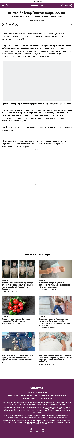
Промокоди (48, 398)
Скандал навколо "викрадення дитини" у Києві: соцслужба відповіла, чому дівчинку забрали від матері (55, 322)
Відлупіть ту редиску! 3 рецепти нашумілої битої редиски (16, 320)
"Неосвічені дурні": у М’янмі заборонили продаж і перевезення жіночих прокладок (55, 285)
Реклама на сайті (13, 395)
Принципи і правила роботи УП (32, 398)
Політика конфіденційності (30, 395)
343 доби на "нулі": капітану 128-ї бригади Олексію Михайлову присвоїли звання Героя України (17, 357)
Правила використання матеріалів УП (54, 395)
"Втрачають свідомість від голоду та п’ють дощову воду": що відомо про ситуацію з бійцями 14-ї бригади (17, 286)
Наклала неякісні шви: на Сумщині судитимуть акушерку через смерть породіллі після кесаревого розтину (55, 358)
